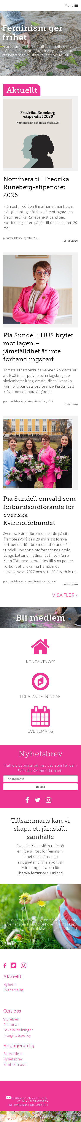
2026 (36, 237)
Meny (71, 5)
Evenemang (13, 989)
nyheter (28, 237)
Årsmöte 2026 (41, 581)
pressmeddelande (12, 237)
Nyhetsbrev (13, 1059)
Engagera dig (19, 1045)
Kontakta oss (14, 1064)
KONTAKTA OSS (40, 661)
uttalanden (39, 401)
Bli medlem (40, 617)
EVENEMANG (40, 731)
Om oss (12, 1011)
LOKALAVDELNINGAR (40, 696)
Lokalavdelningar (18, 1029)
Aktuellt (12, 976)
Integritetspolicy (17, 1035)
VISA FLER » (65, 595)
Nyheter (10, 984)
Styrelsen (11, 1019)
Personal (10, 1024)
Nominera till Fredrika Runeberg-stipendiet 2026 (36, 187)
